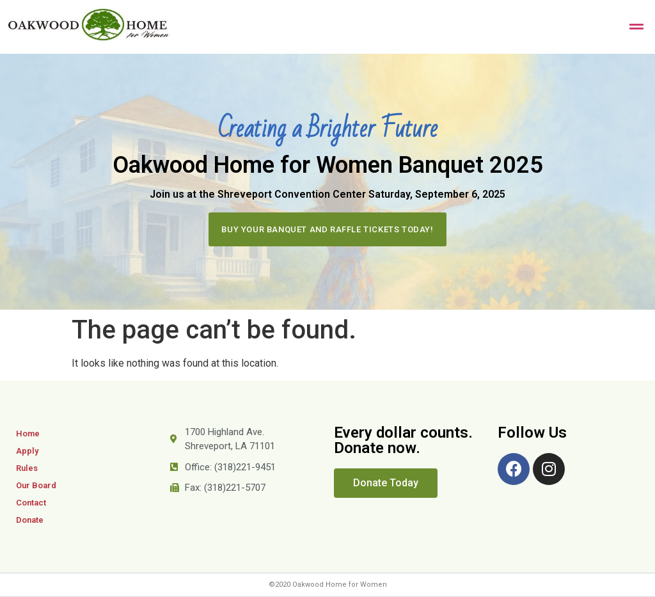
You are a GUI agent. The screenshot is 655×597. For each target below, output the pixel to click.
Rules (27, 468)
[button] (327, 229)
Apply (27, 451)
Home (28, 433)
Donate (29, 520)
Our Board (36, 485)
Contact (31, 502)
